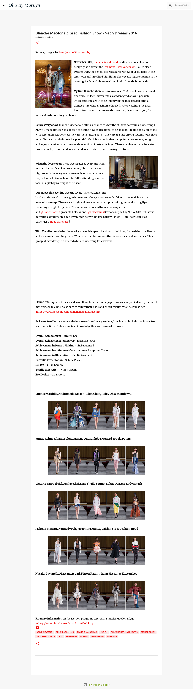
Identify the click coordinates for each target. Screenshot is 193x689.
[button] (37, 43)
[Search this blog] (175, 5)
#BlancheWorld (44, 632)
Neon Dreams (97, 636)
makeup (84, 636)
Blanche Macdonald (106, 62)
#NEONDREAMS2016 (65, 632)
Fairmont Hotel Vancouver (119, 66)
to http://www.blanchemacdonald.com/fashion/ (64, 623)
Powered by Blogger (96, 684)
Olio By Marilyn (24, 5)
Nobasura (112, 636)
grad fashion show (46, 636)
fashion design (148, 632)
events (104, 632)
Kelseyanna (71, 636)
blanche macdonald (87, 632)
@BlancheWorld (50, 211)
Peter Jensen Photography (74, 52)
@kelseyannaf (96, 211)
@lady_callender (58, 221)
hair (61, 636)
